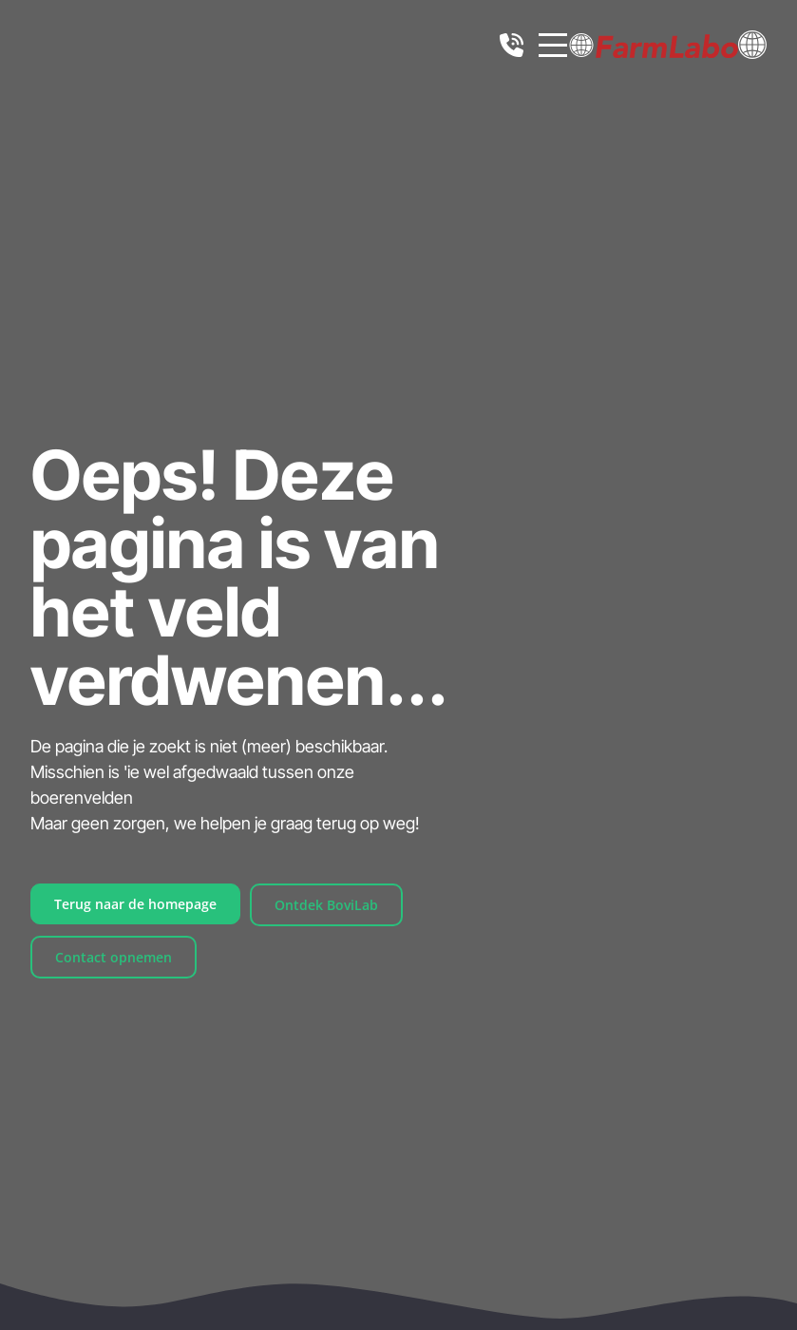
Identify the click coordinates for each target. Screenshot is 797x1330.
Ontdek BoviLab (326, 905)
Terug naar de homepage (135, 904)
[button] (752, 43)
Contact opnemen (113, 957)
